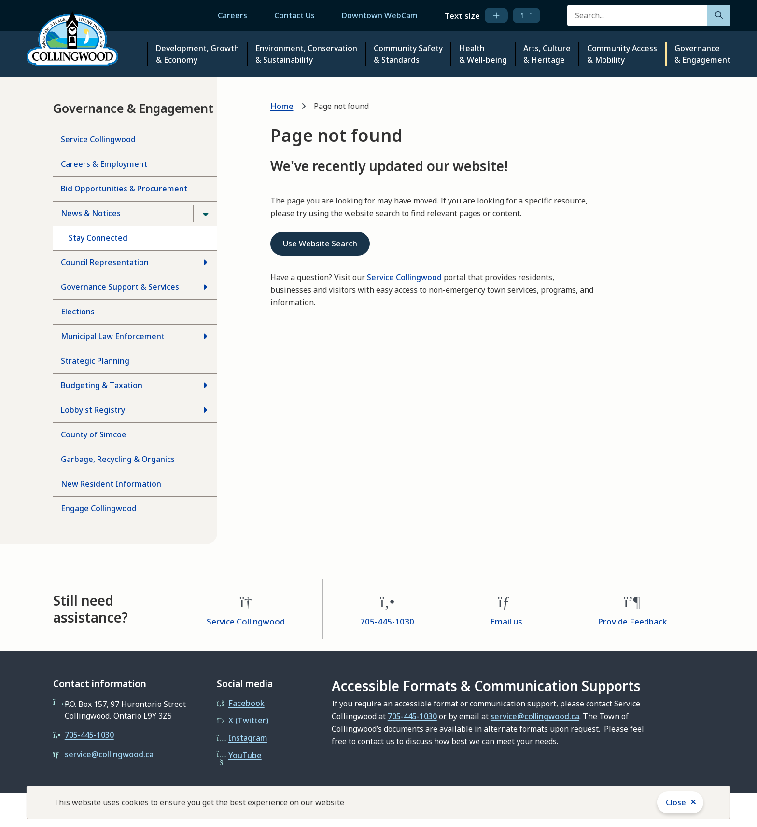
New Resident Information (111, 483)
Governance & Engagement (702, 54)
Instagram (247, 737)
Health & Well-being (483, 54)
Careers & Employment (104, 164)
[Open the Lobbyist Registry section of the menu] (205, 410)
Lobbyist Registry (93, 410)
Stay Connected (98, 237)
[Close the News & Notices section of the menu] (205, 213)
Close (676, 802)
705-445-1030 (387, 621)
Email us (506, 621)
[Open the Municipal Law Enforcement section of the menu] (205, 336)
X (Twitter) (248, 720)
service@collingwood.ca (109, 754)
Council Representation (105, 262)
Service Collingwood (98, 139)
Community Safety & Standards (408, 54)
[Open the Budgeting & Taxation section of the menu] (205, 386)
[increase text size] (496, 15)
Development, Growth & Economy (197, 54)
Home (282, 106)
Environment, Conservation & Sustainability (306, 54)
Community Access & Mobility (622, 54)
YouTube (245, 755)
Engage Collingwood (99, 508)
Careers (232, 15)
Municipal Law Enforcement (113, 336)
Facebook (246, 703)
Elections (78, 311)
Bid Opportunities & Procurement (124, 188)
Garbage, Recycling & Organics (118, 459)
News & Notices (91, 213)
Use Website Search (320, 243)
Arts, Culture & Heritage (547, 54)
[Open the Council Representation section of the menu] (205, 263)
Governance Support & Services (120, 287)
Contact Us (294, 15)
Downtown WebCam (380, 15)
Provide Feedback (632, 621)
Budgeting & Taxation (101, 385)
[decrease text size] (526, 15)
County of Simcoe (93, 434)
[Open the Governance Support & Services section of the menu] (205, 287)
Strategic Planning (95, 360)
